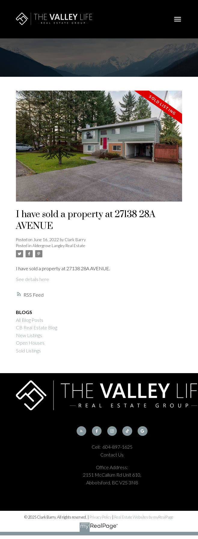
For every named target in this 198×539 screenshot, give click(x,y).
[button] (81, 431)
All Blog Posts (29, 320)
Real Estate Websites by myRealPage (143, 517)
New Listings (29, 335)
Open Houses (30, 343)
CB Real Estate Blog (36, 327)
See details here (32, 279)
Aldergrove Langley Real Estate (58, 245)
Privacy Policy (100, 517)
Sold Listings (28, 350)
